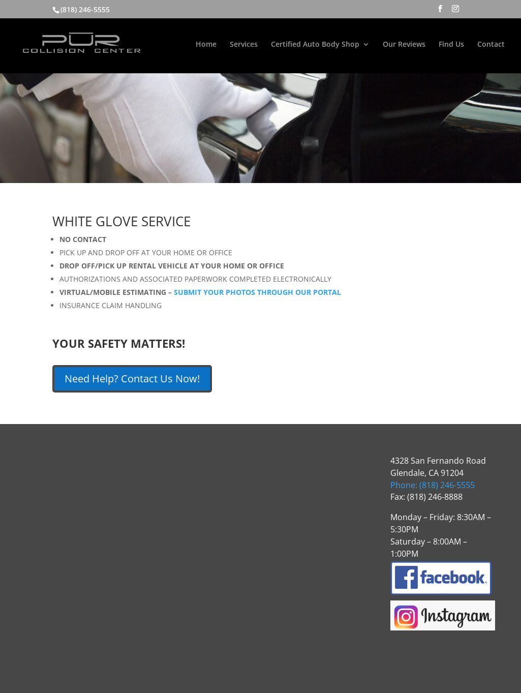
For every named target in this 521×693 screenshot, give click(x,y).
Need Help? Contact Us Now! (132, 378)
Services (244, 45)
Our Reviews (404, 45)
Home (206, 45)
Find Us (451, 45)
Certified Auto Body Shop (315, 45)
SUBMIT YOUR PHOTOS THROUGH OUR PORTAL (257, 292)
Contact (491, 45)
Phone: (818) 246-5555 (432, 485)
